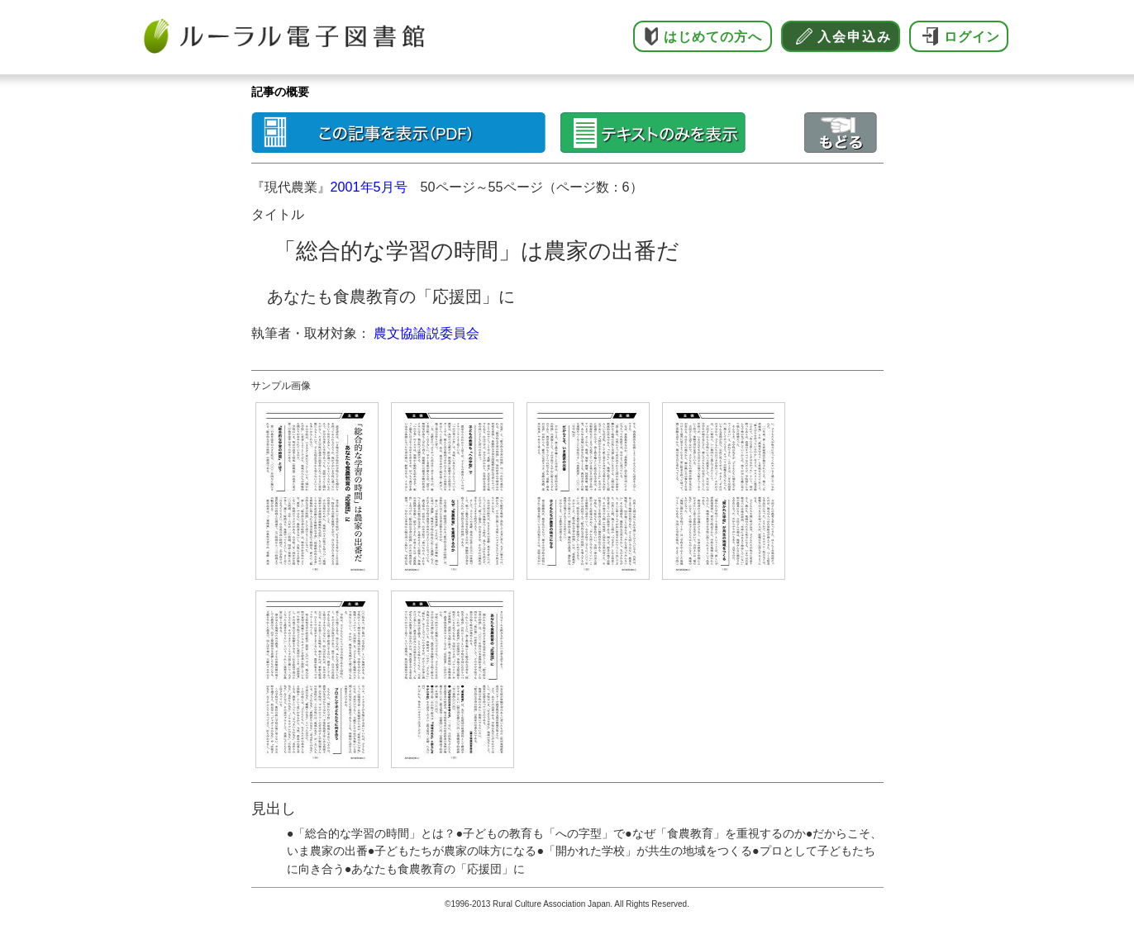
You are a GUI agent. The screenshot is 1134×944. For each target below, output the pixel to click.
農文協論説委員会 (426, 332)
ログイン (972, 37)
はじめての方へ (713, 37)
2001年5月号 (369, 186)
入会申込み (854, 37)
